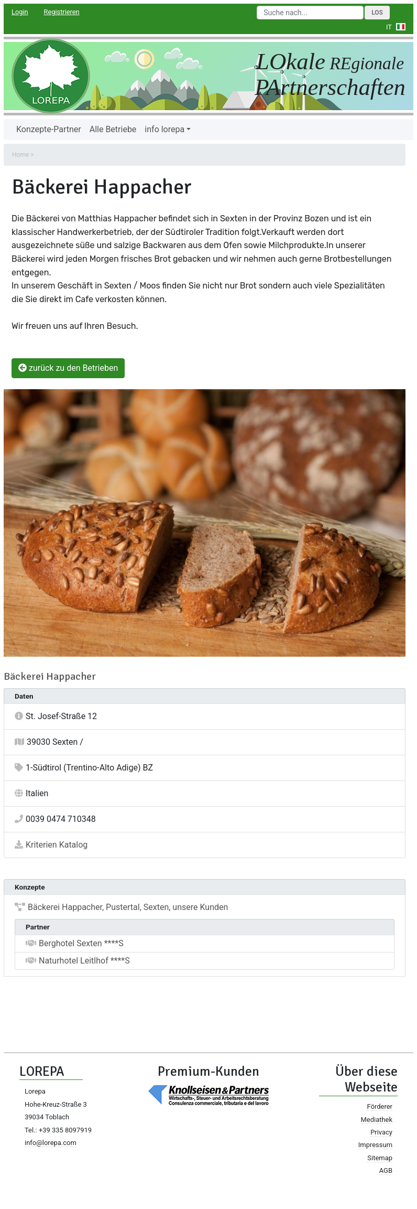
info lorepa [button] (164, 129)
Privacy (381, 1132)
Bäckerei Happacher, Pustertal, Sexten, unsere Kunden (128, 907)
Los (377, 12)
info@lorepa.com (50, 1143)
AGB (385, 1170)
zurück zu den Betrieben (68, 368)
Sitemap (379, 1158)
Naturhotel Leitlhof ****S (84, 961)
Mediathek (376, 1120)
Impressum (375, 1145)
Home (20, 154)
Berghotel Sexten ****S (81, 943)
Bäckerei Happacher (50, 676)
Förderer (379, 1106)
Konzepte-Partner (48, 129)
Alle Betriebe (113, 129)
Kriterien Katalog (56, 845)
